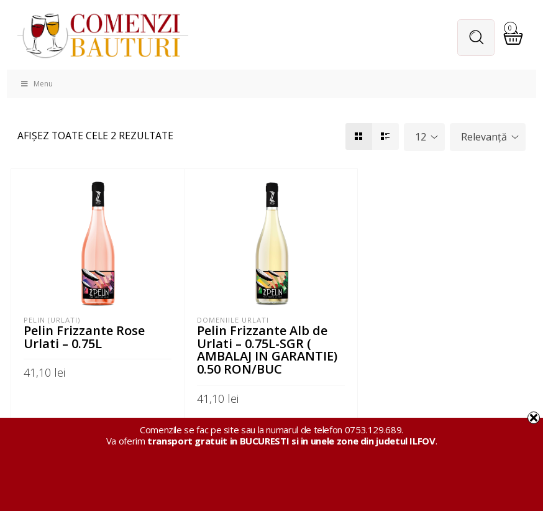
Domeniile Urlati (233, 320)
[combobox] (424, 138)
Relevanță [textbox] (484, 137)
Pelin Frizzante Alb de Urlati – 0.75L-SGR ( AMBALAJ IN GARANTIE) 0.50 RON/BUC (267, 349)
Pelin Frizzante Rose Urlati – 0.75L (85, 337)
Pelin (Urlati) (52, 320)
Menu (36, 85)
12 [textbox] (420, 137)
